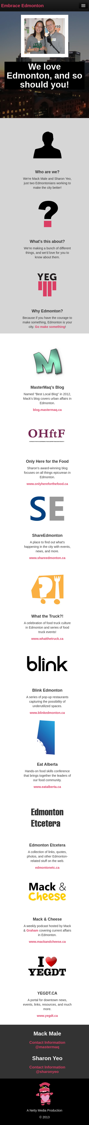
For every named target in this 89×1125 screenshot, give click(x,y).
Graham (32, 930)
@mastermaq (47, 1047)
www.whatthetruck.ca (47, 638)
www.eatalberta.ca (47, 787)
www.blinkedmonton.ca (47, 713)
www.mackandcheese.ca (47, 941)
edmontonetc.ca (47, 867)
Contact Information (47, 1042)
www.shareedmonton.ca (47, 558)
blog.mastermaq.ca (47, 410)
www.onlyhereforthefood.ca (47, 484)
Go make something (50, 327)
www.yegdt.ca (47, 1016)
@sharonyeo (47, 1072)
